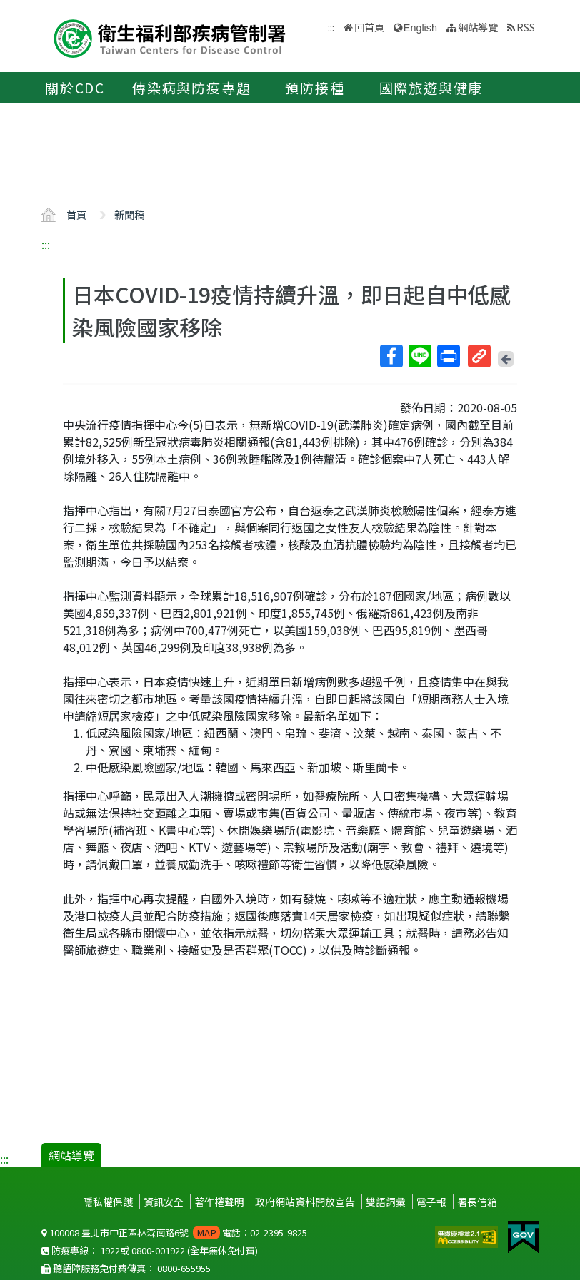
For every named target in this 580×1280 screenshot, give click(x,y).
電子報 (431, 1201)
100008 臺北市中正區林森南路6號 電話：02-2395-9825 (174, 1232)
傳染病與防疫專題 (191, 88)
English (420, 28)
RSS (525, 26)
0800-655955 (184, 1268)
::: (45, 244)
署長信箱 (477, 1201)
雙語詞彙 (386, 1201)
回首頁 (369, 26)
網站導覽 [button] (478, 26)
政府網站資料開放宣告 (305, 1201)
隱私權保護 (108, 1201)
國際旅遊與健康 (431, 88)
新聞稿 (129, 214)
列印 (448, 356)
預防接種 (314, 88)
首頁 (76, 214)
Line (419, 356)
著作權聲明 (219, 1201)
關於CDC (75, 88)
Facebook (391, 356)
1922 (110, 1250)
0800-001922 (158, 1250)
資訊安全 (164, 1201)
